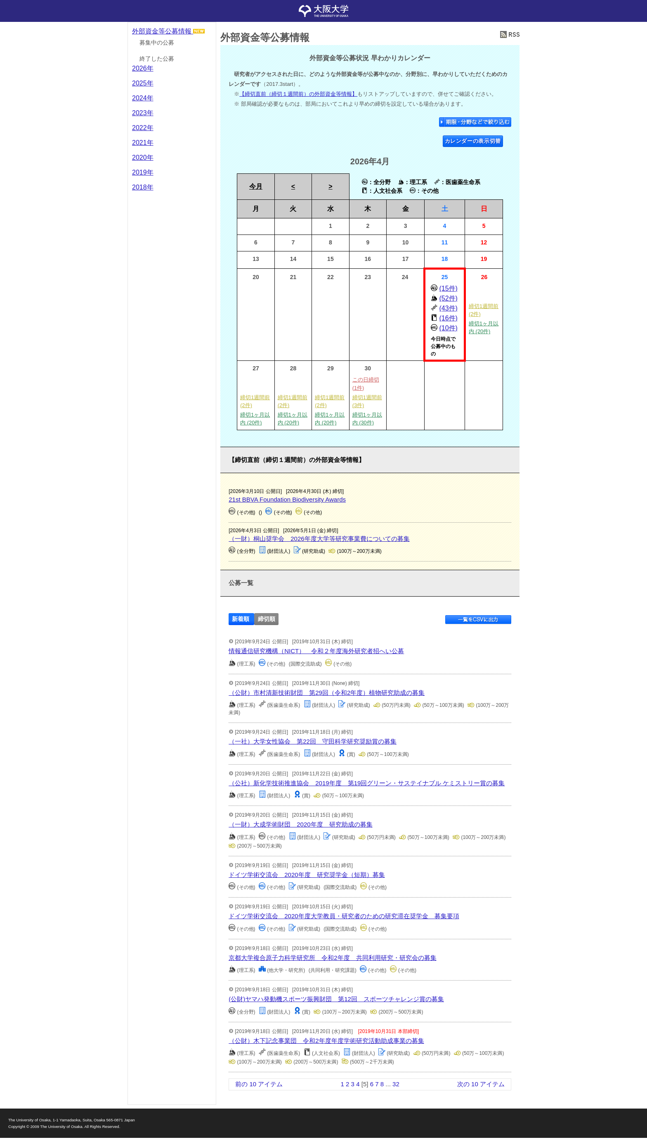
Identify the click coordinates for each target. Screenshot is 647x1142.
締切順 (266, 619)
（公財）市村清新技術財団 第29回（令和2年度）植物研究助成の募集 (327, 692)
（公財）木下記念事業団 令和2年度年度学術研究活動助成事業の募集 (326, 1040)
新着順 (240, 619)
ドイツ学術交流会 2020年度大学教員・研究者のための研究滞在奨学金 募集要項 (344, 915)
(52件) (448, 298)
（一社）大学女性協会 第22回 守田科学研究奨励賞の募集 (313, 741)
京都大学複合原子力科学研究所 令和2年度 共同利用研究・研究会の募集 (332, 957)
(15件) (448, 288)
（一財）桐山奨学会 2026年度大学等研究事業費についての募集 (319, 538)
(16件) (448, 318)
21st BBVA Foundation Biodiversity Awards (287, 499)
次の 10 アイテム (481, 1084)
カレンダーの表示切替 (473, 141)
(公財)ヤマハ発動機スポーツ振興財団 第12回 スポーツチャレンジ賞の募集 (336, 998)
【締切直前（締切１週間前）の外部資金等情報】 (298, 94)
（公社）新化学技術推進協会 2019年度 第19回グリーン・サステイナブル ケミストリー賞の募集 (367, 783)
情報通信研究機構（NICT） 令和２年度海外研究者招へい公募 (316, 650)
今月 (255, 186)
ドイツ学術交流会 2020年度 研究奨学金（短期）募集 (307, 874)
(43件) (448, 308)
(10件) (448, 328)
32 (395, 1084)
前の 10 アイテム (259, 1084)
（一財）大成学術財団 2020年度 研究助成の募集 (300, 824)
